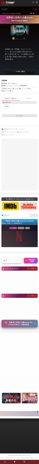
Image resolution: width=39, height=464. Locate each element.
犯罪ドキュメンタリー (7, 135)
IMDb (20, 455)
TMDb (16, 455)
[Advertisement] (19, 164)
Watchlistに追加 (30, 260)
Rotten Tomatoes (26, 455)
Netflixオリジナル (9, 129)
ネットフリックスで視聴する (19, 71)
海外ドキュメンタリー (23, 132)
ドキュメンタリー (20, 129)
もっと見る (32, 268)
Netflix (7, 106)
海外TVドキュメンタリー (8, 132)
